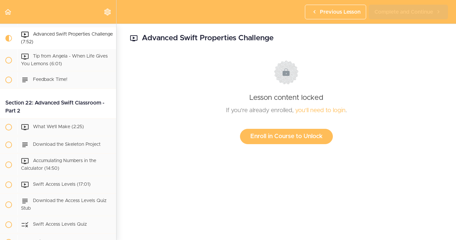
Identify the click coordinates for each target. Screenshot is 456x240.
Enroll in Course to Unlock (286, 136)
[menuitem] (108, 12)
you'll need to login (320, 111)
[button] (8, 12)
